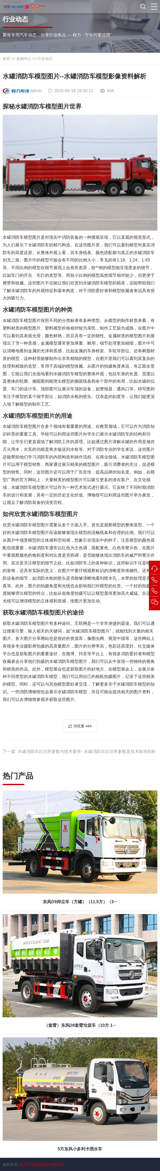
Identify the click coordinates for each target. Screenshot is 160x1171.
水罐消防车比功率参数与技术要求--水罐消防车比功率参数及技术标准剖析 (87, 751)
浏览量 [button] (82, 726)
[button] (154, 7)
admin (36, 90)
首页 (6, 59)
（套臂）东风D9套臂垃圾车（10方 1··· (80, 1025)
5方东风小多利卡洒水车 (80, 1149)
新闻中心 (23, 59)
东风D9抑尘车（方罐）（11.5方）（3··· (80, 902)
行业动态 (44, 59)
